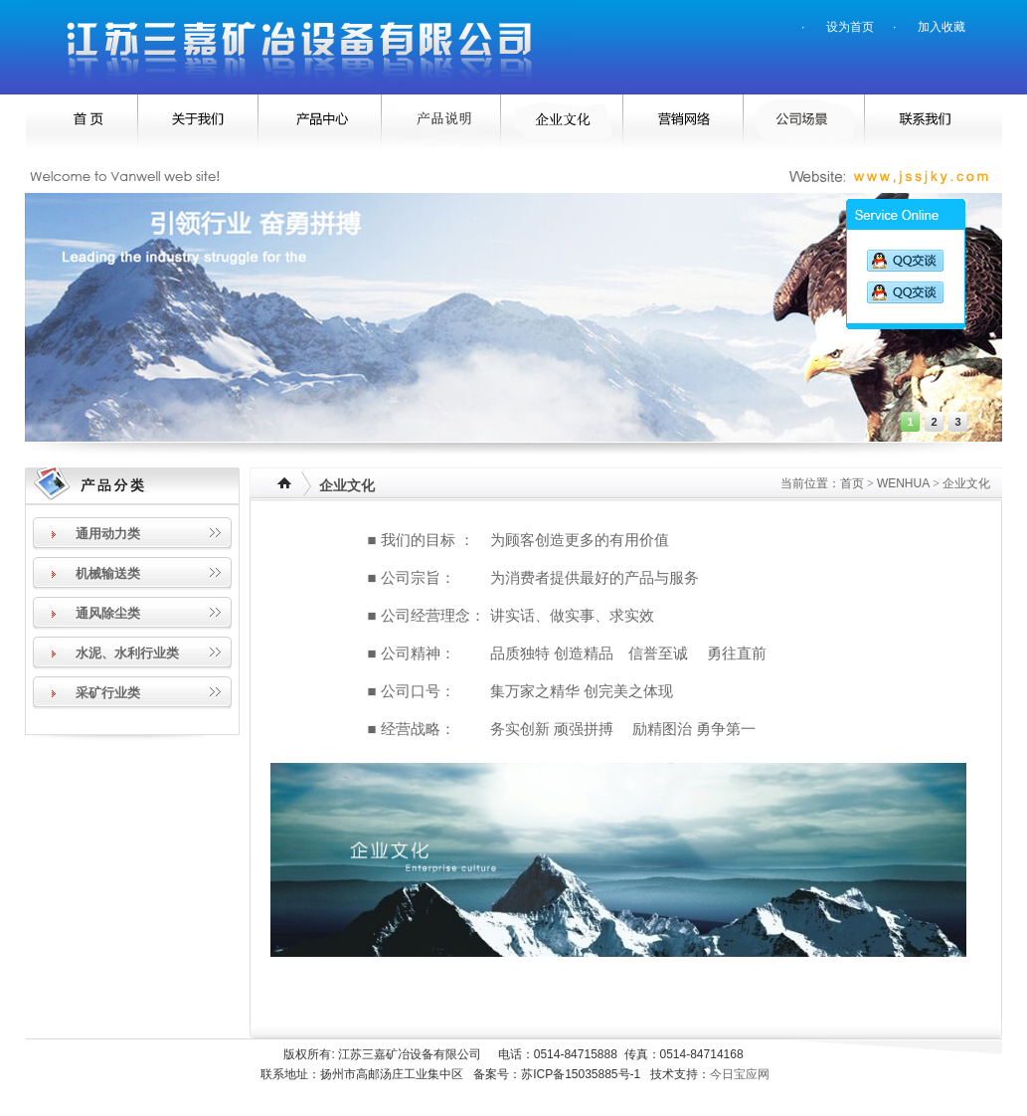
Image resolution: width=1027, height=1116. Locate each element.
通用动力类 (108, 533)
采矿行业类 (108, 692)
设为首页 (850, 27)
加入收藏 (941, 27)
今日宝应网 (740, 1074)
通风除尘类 (108, 613)
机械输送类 (108, 573)
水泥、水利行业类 (127, 653)
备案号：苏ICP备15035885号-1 (561, 1074)
